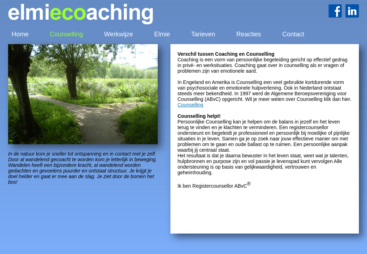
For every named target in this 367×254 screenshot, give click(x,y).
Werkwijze (118, 34)
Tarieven (203, 34)
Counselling (66, 34)
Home (20, 34)
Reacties (248, 34)
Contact (293, 34)
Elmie (162, 34)
